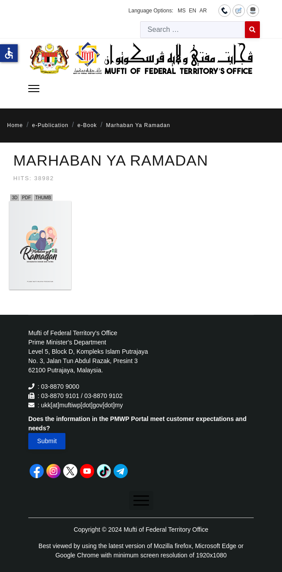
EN (192, 11)
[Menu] (33, 88)
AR (203, 11)
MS (182, 11)
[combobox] (192, 29)
